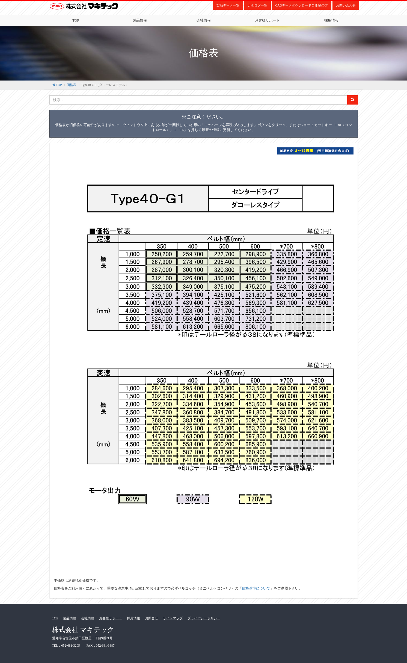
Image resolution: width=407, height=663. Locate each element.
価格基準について (256, 588)
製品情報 (140, 20)
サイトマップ (173, 618)
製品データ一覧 (227, 5)
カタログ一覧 (257, 5)
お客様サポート (267, 20)
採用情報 (331, 20)
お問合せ (151, 618)
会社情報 (204, 20)
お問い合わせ (346, 5)
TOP (75, 20)
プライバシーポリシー (204, 618)
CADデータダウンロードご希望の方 (301, 5)
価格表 (71, 85)
